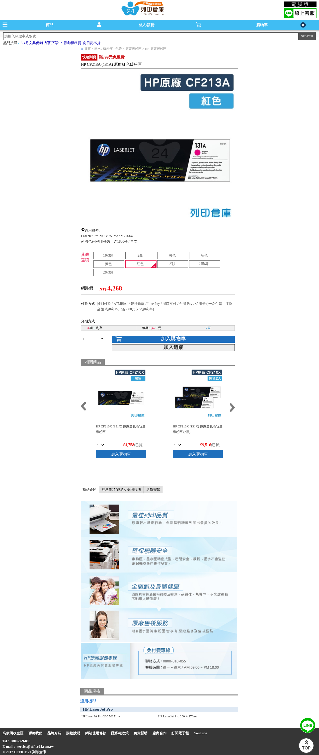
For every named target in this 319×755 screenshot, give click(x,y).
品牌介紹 (54, 733)
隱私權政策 (120, 733)
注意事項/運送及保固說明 (121, 489)
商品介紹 (89, 489)
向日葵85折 (91, 43)
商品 (49, 25)
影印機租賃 (72, 43)
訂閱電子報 (180, 733)
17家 (207, 328)
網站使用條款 (95, 733)
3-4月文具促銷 (32, 43)
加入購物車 (173, 338)
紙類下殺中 (53, 43)
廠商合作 (159, 733)
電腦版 (300, 4)
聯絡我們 (35, 733)
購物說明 (73, 733)
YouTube (200, 733)
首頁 (87, 49)
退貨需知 (153, 489)
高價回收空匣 (12, 733)
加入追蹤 (173, 347)
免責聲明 (141, 733)
